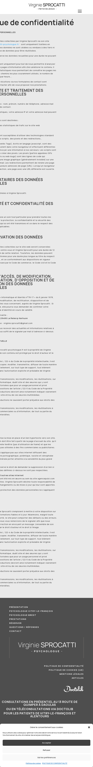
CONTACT (15, 631)
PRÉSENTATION (18, 607)
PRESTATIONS (17, 619)
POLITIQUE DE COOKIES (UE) (66, 670)
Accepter (46, 742)
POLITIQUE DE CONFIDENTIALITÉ (54, 763)
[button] (89, 727)
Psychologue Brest (22, 615)
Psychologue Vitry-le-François (31, 611)
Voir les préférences (46, 757)
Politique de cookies (33, 763)
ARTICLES (78, 678)
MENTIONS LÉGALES (72, 674)
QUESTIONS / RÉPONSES (24, 627)
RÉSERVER (15, 623)
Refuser (46, 750)
